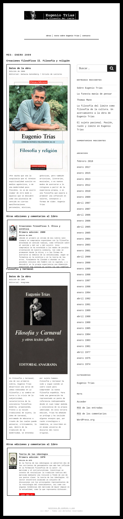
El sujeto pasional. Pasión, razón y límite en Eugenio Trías (95, 126)
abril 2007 (83, 203)
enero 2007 (83, 209)
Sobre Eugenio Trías (89, 88)
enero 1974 (83, 364)
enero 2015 (83, 173)
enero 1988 (83, 322)
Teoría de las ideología (33, 454)
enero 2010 (83, 191)
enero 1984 (83, 334)
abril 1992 (83, 298)
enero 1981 (83, 346)
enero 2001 (83, 250)
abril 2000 (83, 257)
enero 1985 (83, 328)
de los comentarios (92, 413)
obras (48, 36)
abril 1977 (83, 352)
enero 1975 (83, 358)
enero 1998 (83, 274)
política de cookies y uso (61, 508)
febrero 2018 (85, 161)
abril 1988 (83, 316)
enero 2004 (83, 239)
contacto (86, 36)
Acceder (81, 402)
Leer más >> (27, 495)
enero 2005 (83, 233)
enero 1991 (83, 304)
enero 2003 (83, 245)
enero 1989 (83, 310)
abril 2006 (83, 215)
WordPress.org (85, 420)
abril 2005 (83, 227)
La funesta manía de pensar (94, 94)
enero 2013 (83, 179)
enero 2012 (83, 185)
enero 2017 (83, 167)
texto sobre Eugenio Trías (66, 36)
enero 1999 (83, 268)
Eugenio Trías (85, 383)
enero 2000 (83, 262)
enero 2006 (83, 221)
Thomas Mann (84, 100)
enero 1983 (83, 340)
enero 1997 (83, 280)
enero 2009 (83, 197)
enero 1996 (83, 286)
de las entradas (89, 408)
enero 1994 (83, 292)
